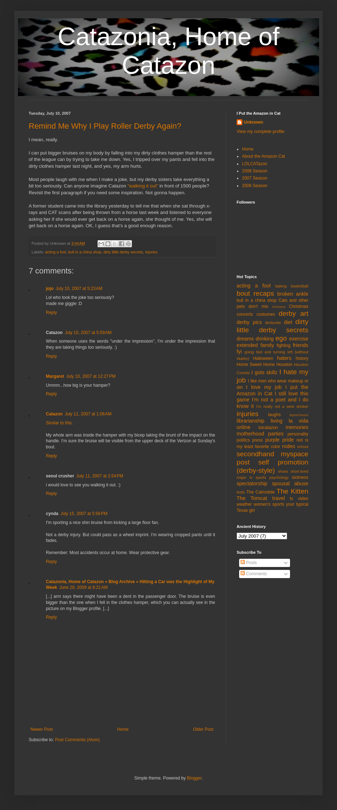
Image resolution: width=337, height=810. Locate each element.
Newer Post (41, 729)
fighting (283, 345)
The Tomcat (252, 498)
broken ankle (292, 294)
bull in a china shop (84, 252)
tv (291, 498)
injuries (151, 252)
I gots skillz (264, 372)
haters (284, 358)
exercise (298, 339)
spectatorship (252, 483)
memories (297, 427)
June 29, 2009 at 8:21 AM (83, 587)
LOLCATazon (254, 163)
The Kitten (292, 491)
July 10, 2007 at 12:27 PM (91, 376)
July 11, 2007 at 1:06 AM (88, 413)
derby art (293, 313)
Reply (51, 312)
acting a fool (55, 252)
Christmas (298, 306)
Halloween (263, 358)
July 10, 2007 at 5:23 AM (79, 288)
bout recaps (255, 293)
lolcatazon (268, 427)
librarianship (251, 421)
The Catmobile (260, 492)
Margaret (55, 376)
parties (276, 434)
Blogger (194, 778)
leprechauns (299, 415)
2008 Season (254, 170)
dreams (245, 339)
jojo (49, 288)
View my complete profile (260, 131)
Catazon (54, 413)
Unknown (253, 122)
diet (288, 322)
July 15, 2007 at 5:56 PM (84, 513)
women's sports (269, 504)
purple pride (279, 440)
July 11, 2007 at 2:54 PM (99, 475)
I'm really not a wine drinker (282, 406)
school (302, 446)
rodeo (288, 446)
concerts (245, 314)
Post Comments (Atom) (77, 739)
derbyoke (273, 322)
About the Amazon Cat (263, 156)
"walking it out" (142, 186)
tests (241, 492)
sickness (300, 477)
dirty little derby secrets (123, 252)
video (303, 498)
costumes (266, 314)
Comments (254, 573)
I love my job (263, 387)
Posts (249, 562)
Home (123, 729)
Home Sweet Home (256, 364)
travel (278, 498)
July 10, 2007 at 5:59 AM (88, 332)
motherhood (250, 434)
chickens (278, 307)
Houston (284, 364)
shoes (283, 471)
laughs (274, 414)
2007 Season (254, 178)
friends (300, 345)
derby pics (249, 322)
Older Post (203, 729)
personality (298, 434)
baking (281, 286)
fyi (239, 351)
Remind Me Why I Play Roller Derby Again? (105, 126)
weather (244, 504)
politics (243, 440)
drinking (265, 339)
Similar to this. (59, 422)
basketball (299, 286)
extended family (255, 345)
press (257, 440)
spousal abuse (290, 483)
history (302, 358)
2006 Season (254, 185)
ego (281, 338)
